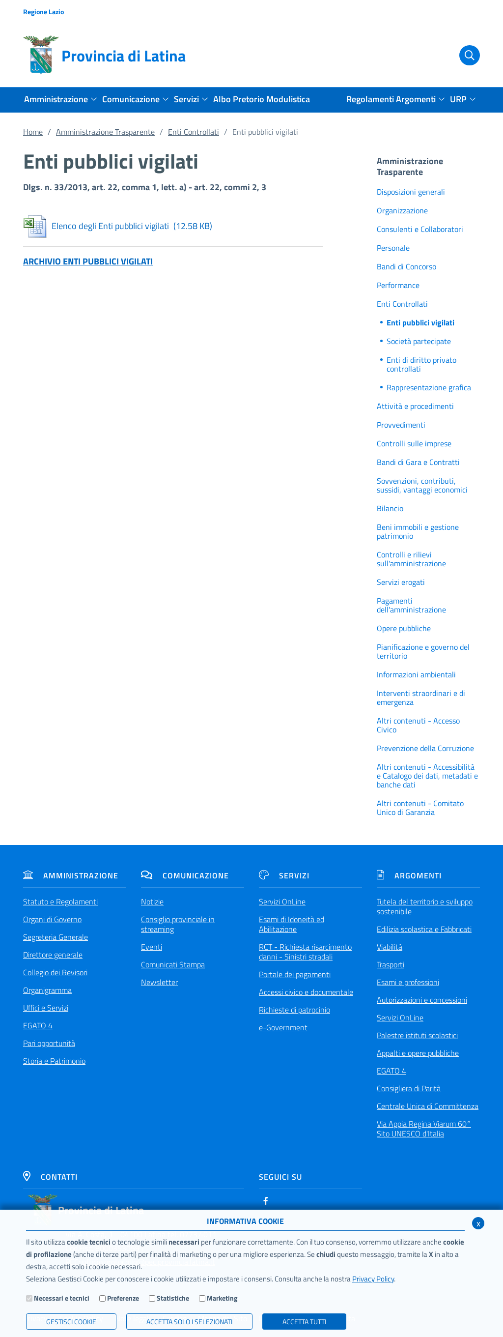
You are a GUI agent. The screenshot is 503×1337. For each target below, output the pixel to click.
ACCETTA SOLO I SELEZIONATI (189, 1321)
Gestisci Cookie (71, 1321)
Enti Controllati (193, 132)
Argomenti (409, 875)
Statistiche (173, 1298)
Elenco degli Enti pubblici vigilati (117, 226)
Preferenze (123, 1298)
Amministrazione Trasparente (105, 132)
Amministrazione (70, 875)
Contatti (50, 1177)
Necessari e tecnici (61, 1298)
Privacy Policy (373, 1278)
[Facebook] (265, 1201)
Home (33, 132)
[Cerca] (464, 55)
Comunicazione (185, 875)
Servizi (284, 875)
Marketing (222, 1298)
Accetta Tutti (304, 1321)
